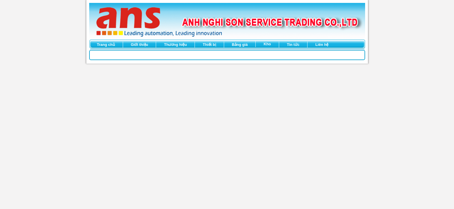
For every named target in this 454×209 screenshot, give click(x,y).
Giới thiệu (139, 44)
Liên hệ (321, 44)
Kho (267, 44)
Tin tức (293, 44)
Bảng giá (240, 44)
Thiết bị (209, 44)
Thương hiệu (175, 44)
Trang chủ (106, 44)
